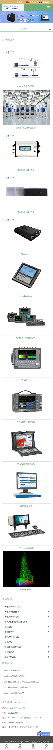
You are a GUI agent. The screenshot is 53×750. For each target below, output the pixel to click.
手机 (19, 746)
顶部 (46, 746)
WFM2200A (26, 380)
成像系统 (8, 642)
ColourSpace (25, 590)
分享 (6, 746)
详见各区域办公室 (17, 708)
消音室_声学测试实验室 (26, 128)
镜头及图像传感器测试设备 (16, 622)
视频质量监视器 (26, 506)
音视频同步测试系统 (25, 170)
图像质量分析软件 (12, 612)
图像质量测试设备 (12, 617)
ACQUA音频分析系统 (26, 86)
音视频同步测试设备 (25, 212)
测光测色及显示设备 (13, 647)
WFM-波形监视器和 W (25, 338)
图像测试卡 (9, 632)
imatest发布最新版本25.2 (15, 693)
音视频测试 (9, 652)
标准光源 (8, 627)
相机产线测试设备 (12, 637)
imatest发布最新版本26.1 (15, 676)
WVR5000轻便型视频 (26, 422)
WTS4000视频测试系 (26, 464)
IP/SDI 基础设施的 (26, 548)
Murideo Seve (26, 296)
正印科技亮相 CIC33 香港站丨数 (18, 687)
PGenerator (26, 254)
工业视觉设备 (10, 657)
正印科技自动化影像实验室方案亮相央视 (21, 682)
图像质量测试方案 (12, 607)
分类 (33, 746)
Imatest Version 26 (12, 670)
